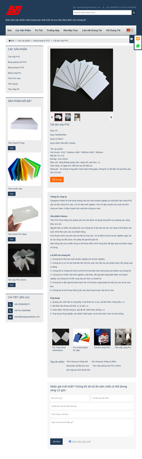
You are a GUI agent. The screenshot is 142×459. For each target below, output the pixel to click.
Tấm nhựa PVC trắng (17, 234)
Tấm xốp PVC (14, 57)
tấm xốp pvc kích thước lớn (78, 370)
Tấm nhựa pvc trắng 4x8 (77, 361)
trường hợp (53, 30)
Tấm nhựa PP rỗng (16, 143)
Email (57, 179)
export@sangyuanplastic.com (88, 7)
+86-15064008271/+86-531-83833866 (121, 7)
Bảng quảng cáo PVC (17, 62)
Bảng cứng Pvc (14, 73)
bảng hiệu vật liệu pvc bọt (78, 366)
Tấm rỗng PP (13, 89)
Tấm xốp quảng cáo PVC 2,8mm (107, 366)
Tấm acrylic (13, 84)
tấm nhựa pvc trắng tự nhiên (104, 361)
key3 (52, 139)
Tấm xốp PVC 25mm (17, 280)
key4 (52, 143)
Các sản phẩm (23, 30)
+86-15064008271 (22, 304)
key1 (52, 130)
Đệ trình (56, 441)
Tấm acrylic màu (15, 189)
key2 (52, 135)
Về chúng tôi (113, 30)
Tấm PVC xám (14, 78)
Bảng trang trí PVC (42, 41)
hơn (11, 148)
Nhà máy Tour (70, 30)
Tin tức (39, 30)
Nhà (9, 30)
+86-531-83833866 (22, 310)
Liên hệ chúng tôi (92, 30)
